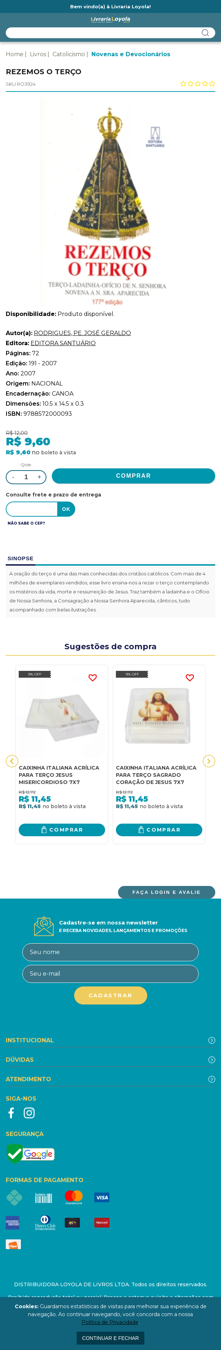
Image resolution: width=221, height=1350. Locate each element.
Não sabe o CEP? (26, 523)
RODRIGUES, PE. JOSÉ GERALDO (82, 333)
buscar (205, 32)
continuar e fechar (110, 1338)
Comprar (66, 830)
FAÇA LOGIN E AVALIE (166, 892)
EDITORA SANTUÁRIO (63, 343)
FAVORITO (92, 678)
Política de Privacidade (110, 1322)
